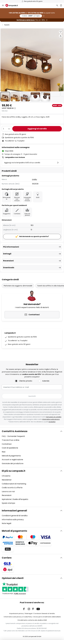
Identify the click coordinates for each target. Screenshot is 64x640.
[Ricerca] (57, 5)
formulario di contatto (53, 417)
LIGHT (31, 16)
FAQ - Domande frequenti (13, 436)
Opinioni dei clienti (12, 578)
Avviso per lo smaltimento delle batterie (47, 617)
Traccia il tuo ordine (10, 440)
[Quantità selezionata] (6, 128)
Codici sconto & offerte (12, 487)
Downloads (8, 267)
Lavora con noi (8, 491)
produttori (52, 422)
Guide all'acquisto (20, 499)
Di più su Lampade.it (13, 470)
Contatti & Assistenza (14, 431)
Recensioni (8, 260)
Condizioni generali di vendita (14, 515)
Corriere (7, 557)
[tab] (32, 447)
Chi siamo (6, 476)
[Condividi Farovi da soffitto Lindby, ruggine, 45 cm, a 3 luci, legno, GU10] (60, 36)
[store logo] (13, 5)
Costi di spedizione (10, 448)
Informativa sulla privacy (51, 419)
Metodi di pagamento (11, 455)
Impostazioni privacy (16, 613)
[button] (5, 96)
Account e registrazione (12, 459)
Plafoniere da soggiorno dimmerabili (18, 286)
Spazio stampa (8, 503)
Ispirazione (6, 499)
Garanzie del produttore (12, 463)
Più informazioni (11, 247)
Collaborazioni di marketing (14, 483)
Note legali (6, 523)
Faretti (6, 25)
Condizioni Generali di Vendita (44, 613)
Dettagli (7, 253)
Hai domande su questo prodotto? (34, 236)
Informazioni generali (14, 510)
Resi (3, 451)
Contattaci (7, 444)
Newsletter (7, 480)
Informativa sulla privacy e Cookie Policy (18, 617)
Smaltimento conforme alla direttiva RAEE (32, 620)
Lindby (34, 179)
